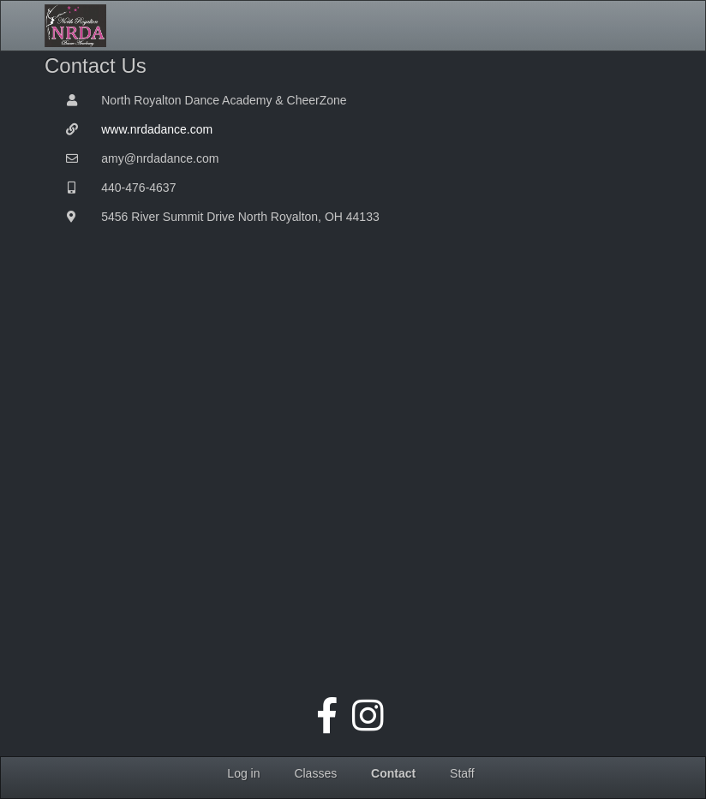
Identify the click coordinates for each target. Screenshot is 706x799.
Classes (315, 773)
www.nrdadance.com (156, 129)
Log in (243, 773)
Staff (462, 773)
